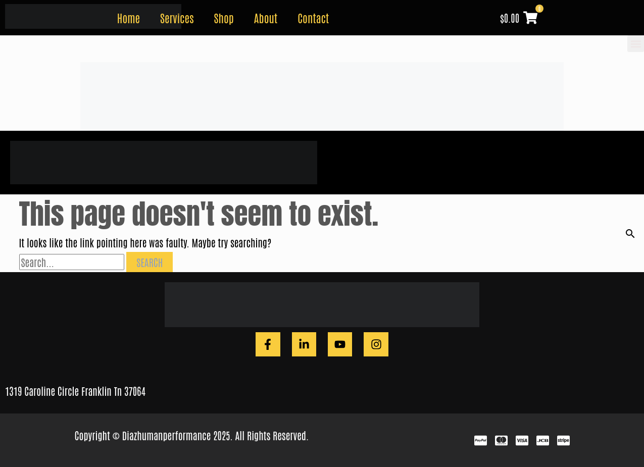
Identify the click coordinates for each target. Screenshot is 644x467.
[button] (635, 43)
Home (128, 18)
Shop (224, 18)
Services (177, 18)
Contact (313, 18)
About (265, 18)
